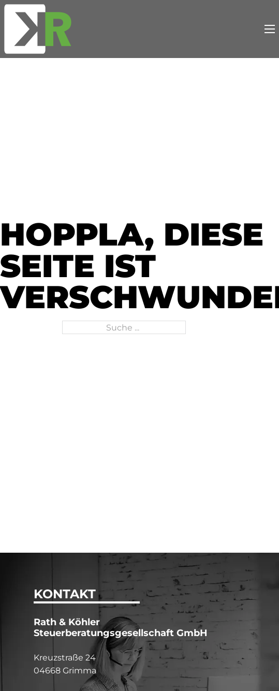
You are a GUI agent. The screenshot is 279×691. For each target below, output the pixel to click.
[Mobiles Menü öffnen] (270, 29)
